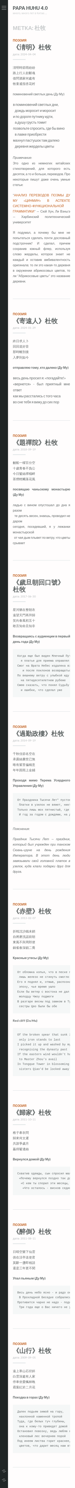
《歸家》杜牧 (32, 1112)
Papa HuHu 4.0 (30, 8)
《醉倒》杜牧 (32, 1231)
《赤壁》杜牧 (32, 911)
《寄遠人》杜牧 (35, 321)
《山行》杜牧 (32, 1350)
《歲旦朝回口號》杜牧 (38, 585)
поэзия (19, 40)
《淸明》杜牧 (32, 47)
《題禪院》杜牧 (35, 442)
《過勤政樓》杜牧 (38, 733)
